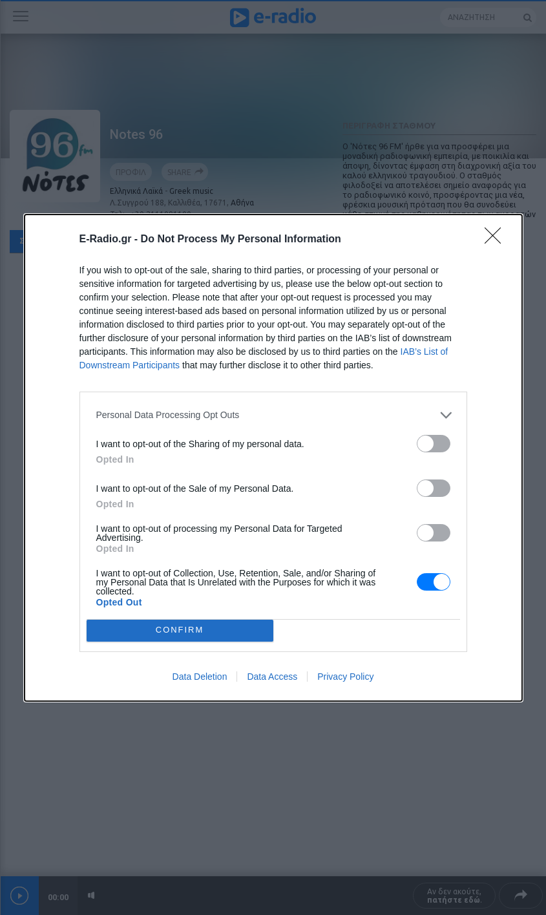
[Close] (497, 239)
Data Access (272, 676)
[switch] (433, 443)
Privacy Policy (345, 676)
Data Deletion (200, 676)
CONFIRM (180, 630)
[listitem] (273, 415)
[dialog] (273, 458)
